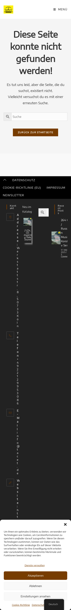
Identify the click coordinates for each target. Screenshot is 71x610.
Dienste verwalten (35, 565)
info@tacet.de (18, 453)
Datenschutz (38, 605)
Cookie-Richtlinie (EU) (22, 187)
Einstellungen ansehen (35, 596)
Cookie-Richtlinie (21, 605)
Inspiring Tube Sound (27, 237)
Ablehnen (35, 586)
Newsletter (13, 195)
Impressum (56, 187)
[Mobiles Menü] (60, 9)
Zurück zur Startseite (35, 132)
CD (27, 232)
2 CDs (27, 230)
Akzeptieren (36, 575)
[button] (65, 524)
